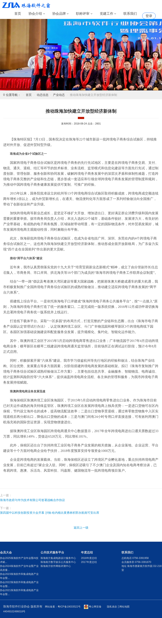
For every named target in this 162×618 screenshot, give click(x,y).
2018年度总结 (89, 558)
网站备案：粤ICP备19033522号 (63, 606)
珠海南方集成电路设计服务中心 (58, 558)
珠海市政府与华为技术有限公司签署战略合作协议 (32, 500)
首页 (17, 13)
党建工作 (108, 13)
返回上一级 (81, 527)
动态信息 (43, 95)
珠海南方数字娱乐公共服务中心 (58, 562)
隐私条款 (112, 606)
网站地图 (124, 606)
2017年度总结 (89, 562)
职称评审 (84, 13)
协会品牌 (60, 13)
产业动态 (59, 95)
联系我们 (130, 13)
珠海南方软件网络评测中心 (55, 566)
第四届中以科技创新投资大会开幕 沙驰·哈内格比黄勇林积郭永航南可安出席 (49, 512)
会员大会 (6, 552)
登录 (149, 16)
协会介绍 (36, 13)
